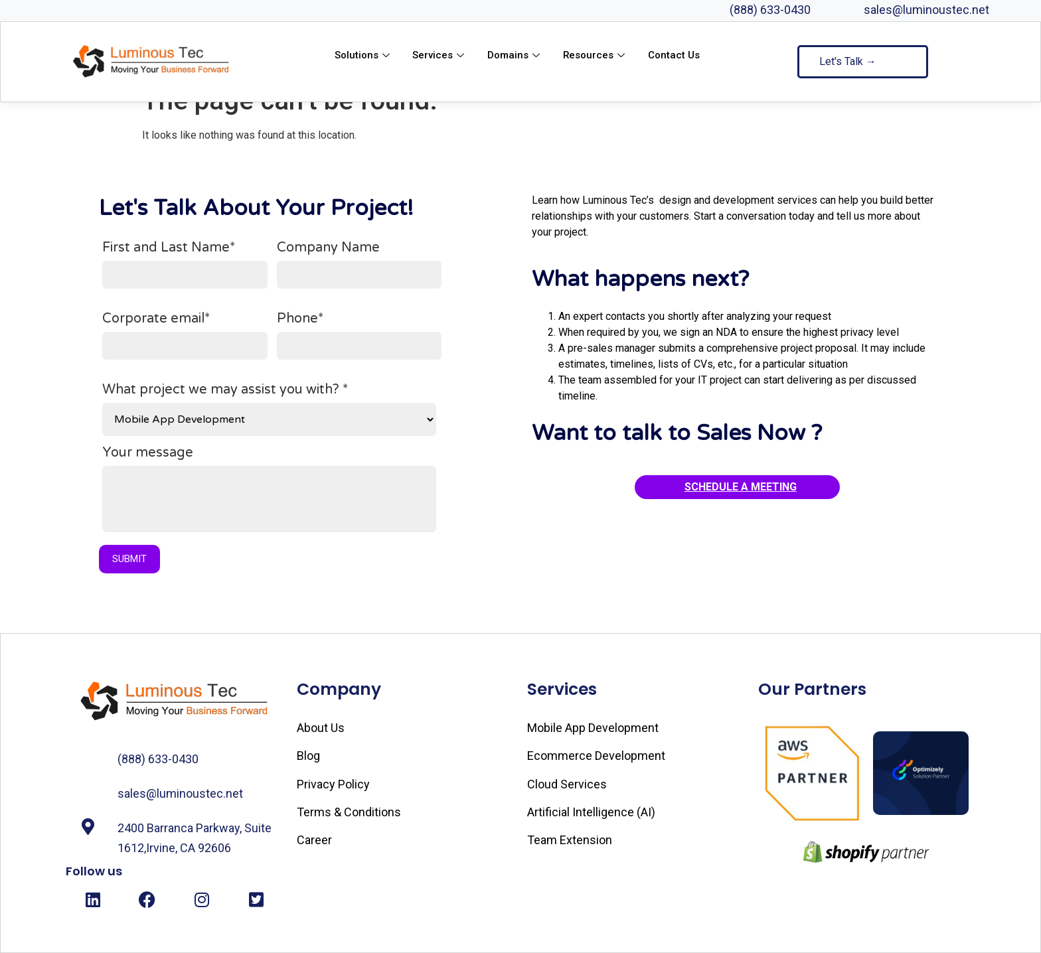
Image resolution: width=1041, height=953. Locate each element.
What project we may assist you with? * (269, 409)
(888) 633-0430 (770, 10)
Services (439, 55)
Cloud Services (567, 784)
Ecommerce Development (596, 756)
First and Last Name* (185, 265)
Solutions (363, 55)
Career (314, 840)
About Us (321, 728)
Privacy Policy (333, 784)
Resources (596, 55)
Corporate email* (185, 336)
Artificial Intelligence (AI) (591, 812)
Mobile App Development (593, 728)
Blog (308, 756)
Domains (515, 55)
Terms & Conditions (349, 812)
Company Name (359, 265)
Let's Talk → (847, 61)
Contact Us (674, 55)
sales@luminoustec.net (926, 10)
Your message (269, 494)
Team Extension (569, 840)
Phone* (359, 336)
